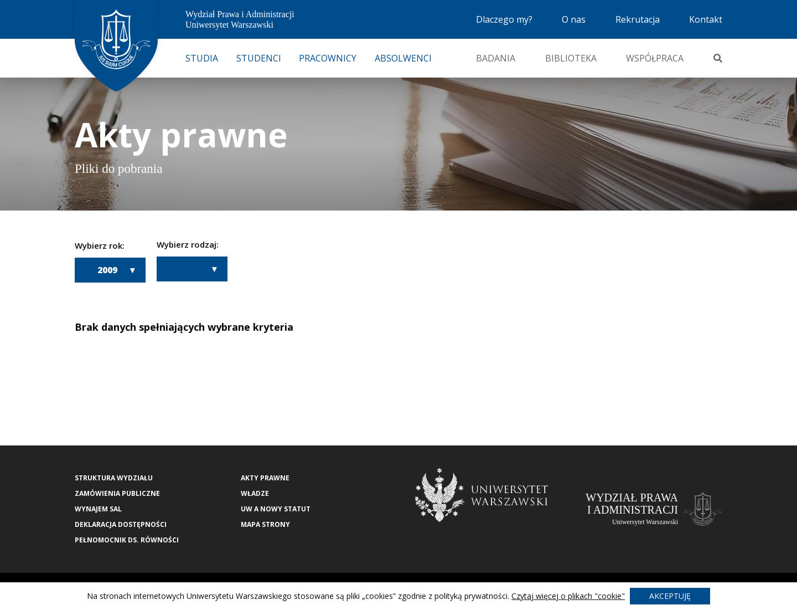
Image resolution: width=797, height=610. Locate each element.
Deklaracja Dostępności (121, 524)
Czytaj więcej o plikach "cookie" (568, 596)
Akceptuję (670, 596)
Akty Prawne (265, 478)
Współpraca (655, 58)
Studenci (258, 58)
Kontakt (705, 19)
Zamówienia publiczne (117, 493)
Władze (255, 493)
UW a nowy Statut (275, 509)
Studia (201, 58)
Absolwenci (403, 58)
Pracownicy (327, 58)
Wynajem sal (98, 509)
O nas (574, 19)
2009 (107, 270)
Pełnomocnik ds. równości (127, 540)
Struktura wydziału (114, 478)
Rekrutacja (637, 19)
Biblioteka (571, 58)
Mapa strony (265, 524)
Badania (495, 58)
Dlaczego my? (504, 19)
